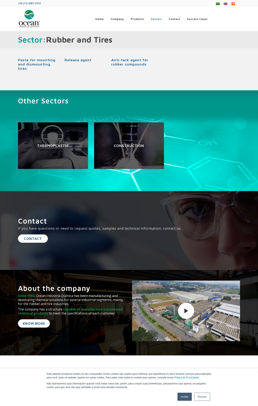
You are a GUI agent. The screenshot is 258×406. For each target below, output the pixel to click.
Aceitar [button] (184, 396)
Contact (33, 238)
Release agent (78, 60)
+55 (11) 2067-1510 (29, 3)
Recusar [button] (202, 396)
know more (34, 323)
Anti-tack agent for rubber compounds (129, 62)
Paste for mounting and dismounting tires (36, 64)
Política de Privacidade (186, 377)
